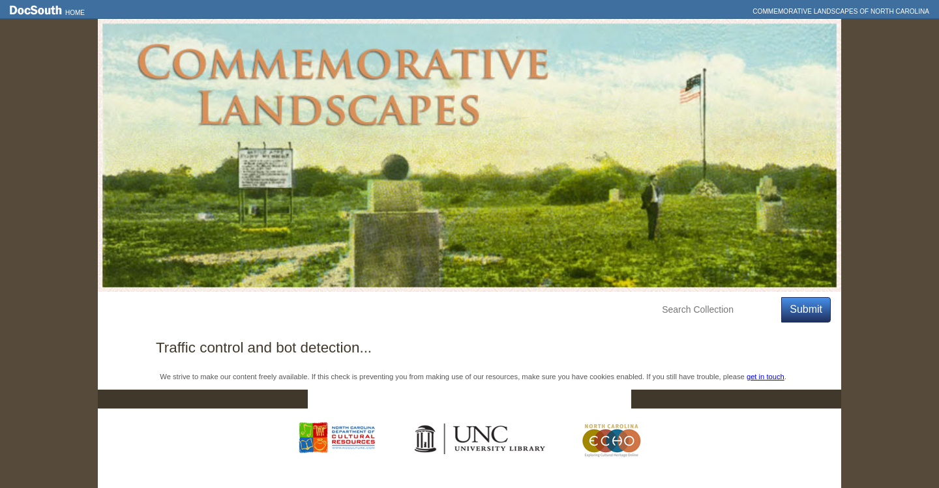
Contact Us (478, 399)
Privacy (549, 399)
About (343, 309)
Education (288, 309)
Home (75, 12)
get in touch (765, 376)
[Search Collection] (719, 310)
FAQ (606, 399)
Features (172, 309)
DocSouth (402, 399)
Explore (228, 309)
